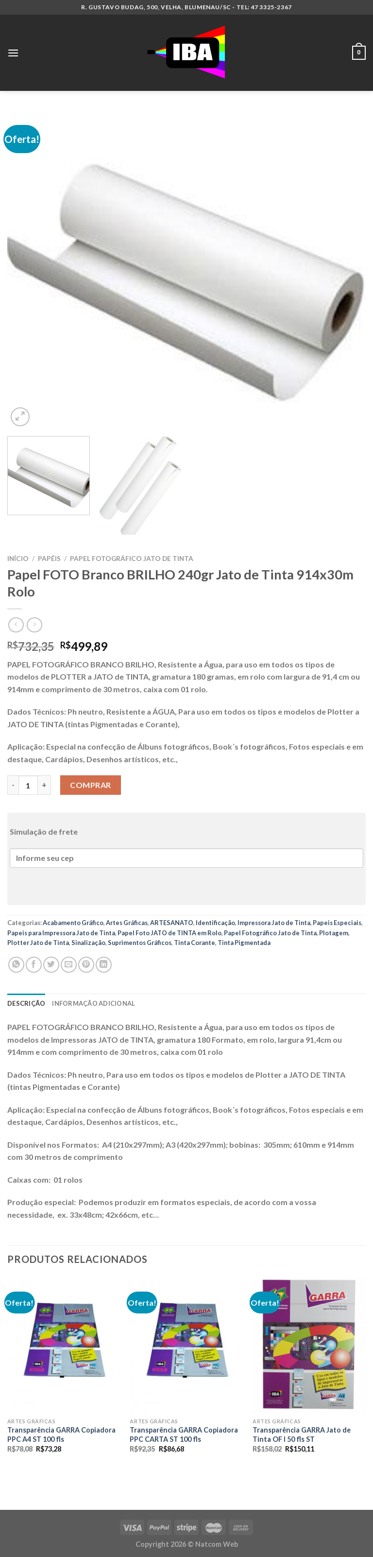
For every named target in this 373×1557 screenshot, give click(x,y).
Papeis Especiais (337, 923)
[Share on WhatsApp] (16, 965)
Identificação (215, 923)
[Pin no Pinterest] (86, 965)
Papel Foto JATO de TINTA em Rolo (169, 933)
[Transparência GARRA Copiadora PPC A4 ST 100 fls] (63, 1345)
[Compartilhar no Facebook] (34, 965)
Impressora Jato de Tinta (273, 923)
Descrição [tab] (26, 1003)
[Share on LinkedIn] (104, 965)
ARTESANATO (171, 923)
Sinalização (88, 942)
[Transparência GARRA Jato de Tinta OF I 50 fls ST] (309, 1345)
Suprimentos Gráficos (139, 942)
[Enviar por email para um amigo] (69, 965)
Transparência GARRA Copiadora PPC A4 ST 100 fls (61, 1434)
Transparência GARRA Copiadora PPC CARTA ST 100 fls (184, 1434)
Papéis (49, 558)
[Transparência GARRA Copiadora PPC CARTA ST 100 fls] (186, 1345)
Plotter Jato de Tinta (38, 942)
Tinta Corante (194, 942)
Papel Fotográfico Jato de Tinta (131, 558)
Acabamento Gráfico (73, 923)
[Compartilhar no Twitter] (51, 965)
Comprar (90, 784)
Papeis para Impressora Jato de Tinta (61, 933)
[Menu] (13, 53)
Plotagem (333, 933)
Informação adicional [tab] (93, 1003)
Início (18, 558)
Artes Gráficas (127, 923)
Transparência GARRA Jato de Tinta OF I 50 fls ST (302, 1434)
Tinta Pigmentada (244, 942)
